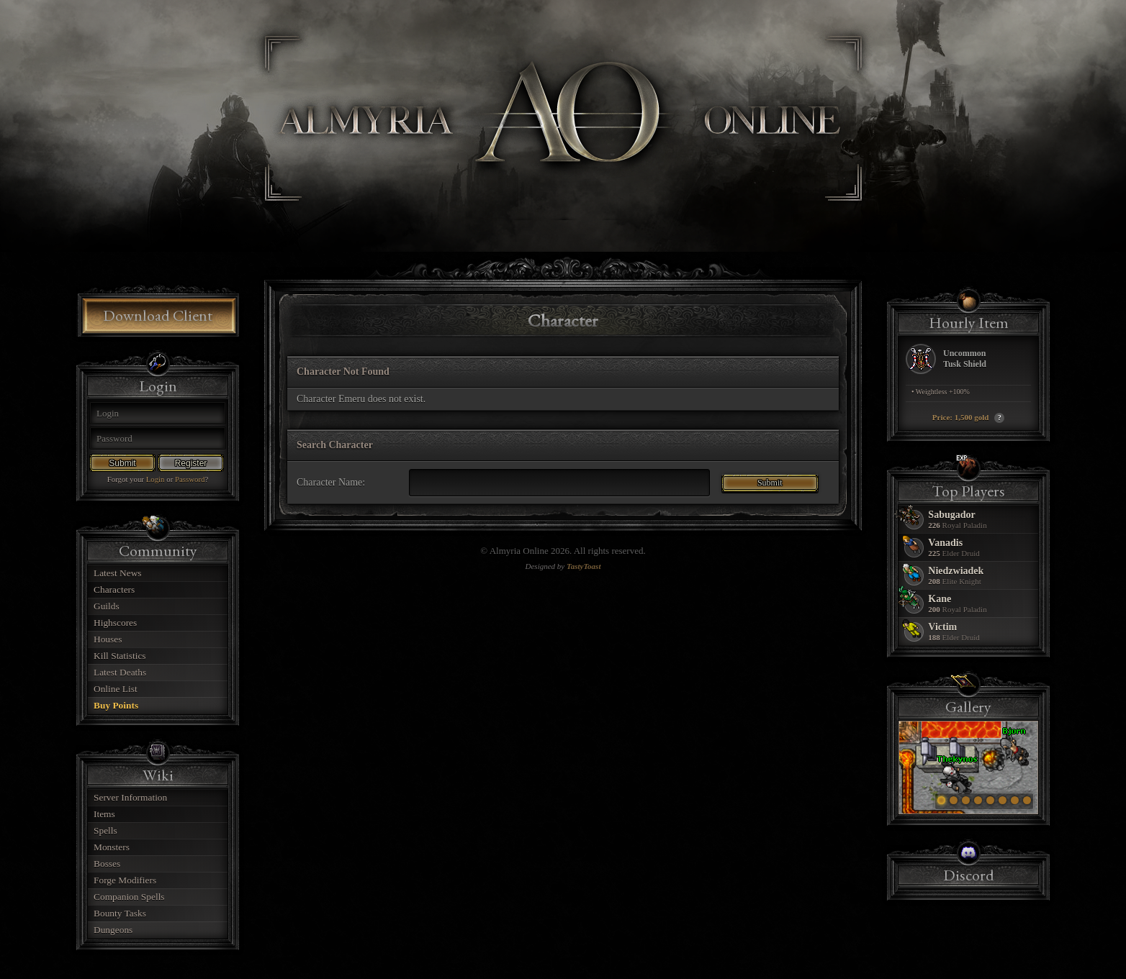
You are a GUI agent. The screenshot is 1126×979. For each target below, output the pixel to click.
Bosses (107, 863)
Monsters (112, 847)
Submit (122, 463)
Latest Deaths (120, 672)
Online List (116, 688)
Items (104, 814)
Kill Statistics (120, 655)
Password (190, 479)
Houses (108, 639)
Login (155, 479)
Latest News (118, 573)
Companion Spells (129, 896)
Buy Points (116, 705)
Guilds (107, 606)
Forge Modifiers (125, 880)
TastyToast (583, 566)
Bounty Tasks (120, 913)
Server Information (130, 797)
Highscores (115, 622)
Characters (114, 589)
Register (191, 463)
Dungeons (113, 929)
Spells (105, 830)
